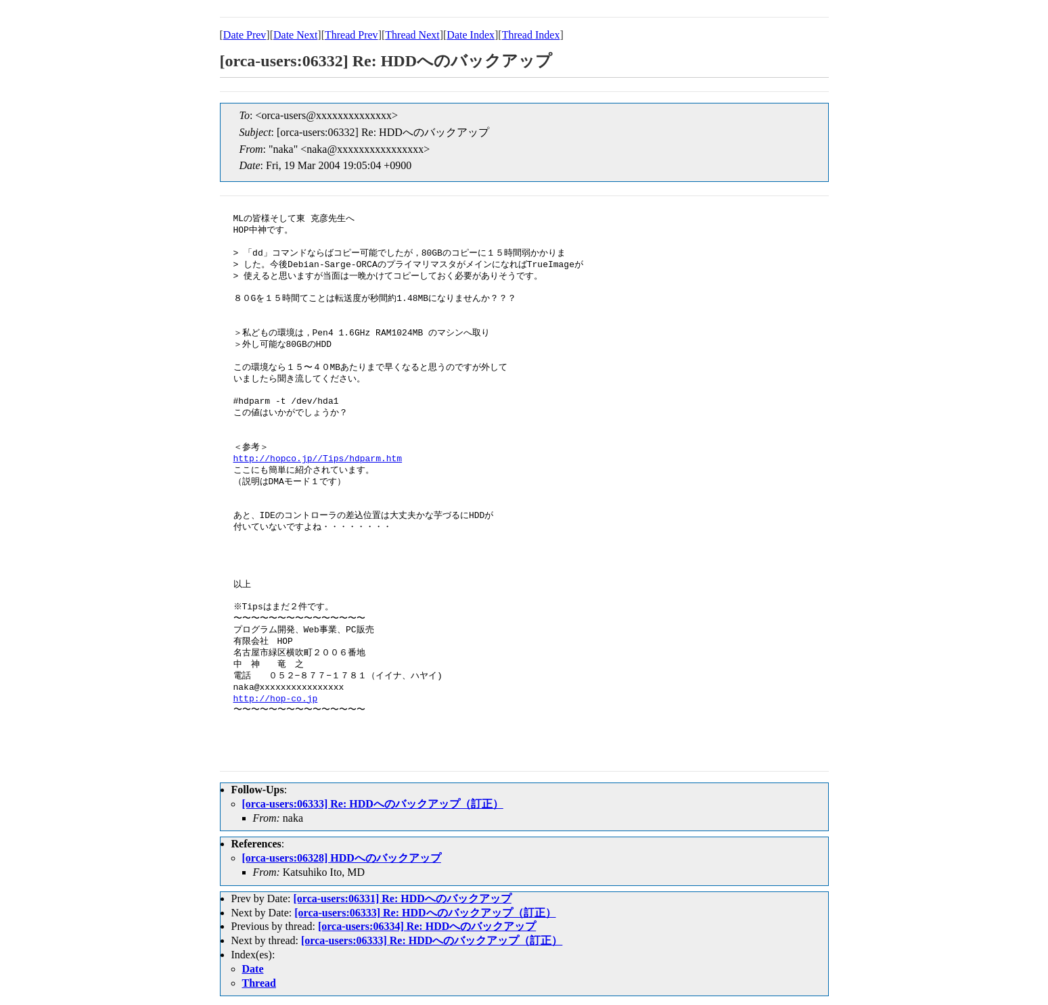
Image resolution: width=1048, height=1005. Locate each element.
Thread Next (412, 35)
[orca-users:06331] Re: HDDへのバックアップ (402, 898)
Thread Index (531, 35)
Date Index (471, 35)
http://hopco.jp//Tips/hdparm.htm (318, 459)
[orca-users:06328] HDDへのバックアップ (341, 858)
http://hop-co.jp (275, 699)
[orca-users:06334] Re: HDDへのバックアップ (427, 926)
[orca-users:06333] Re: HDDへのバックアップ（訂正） (372, 804)
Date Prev (245, 35)
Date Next (295, 35)
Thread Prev (351, 35)
